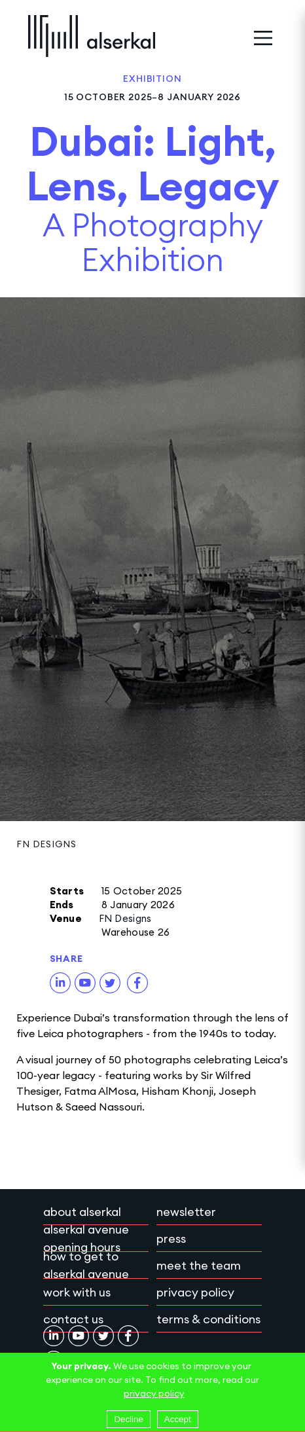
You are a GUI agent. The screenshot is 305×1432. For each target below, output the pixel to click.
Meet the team (198, 1265)
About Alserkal (82, 1211)
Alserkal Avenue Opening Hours (86, 1238)
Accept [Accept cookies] (177, 1419)
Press (171, 1238)
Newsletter (186, 1211)
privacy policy (154, 1393)
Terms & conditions (208, 1319)
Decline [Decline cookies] (128, 1419)
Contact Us (73, 1319)
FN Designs (46, 844)
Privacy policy (195, 1292)
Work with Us (77, 1292)
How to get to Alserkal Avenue (86, 1265)
